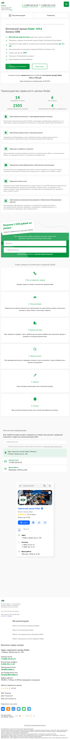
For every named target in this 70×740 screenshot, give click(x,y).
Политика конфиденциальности (35, 725)
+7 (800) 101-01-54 (31, 5)
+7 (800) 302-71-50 (48, 5)
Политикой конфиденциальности (52, 446)
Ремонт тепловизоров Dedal (23, 630)
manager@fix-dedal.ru (9, 675)
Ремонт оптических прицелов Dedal (26, 626)
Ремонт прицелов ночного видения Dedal (28, 639)
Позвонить (51, 15)
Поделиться (3, 709)
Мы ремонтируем (17, 15)
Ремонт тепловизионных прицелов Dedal (28, 634)
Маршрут (24, 522)
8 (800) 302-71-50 (8, 664)
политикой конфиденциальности (43, 254)
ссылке (10, 616)
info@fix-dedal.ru (7, 669)
